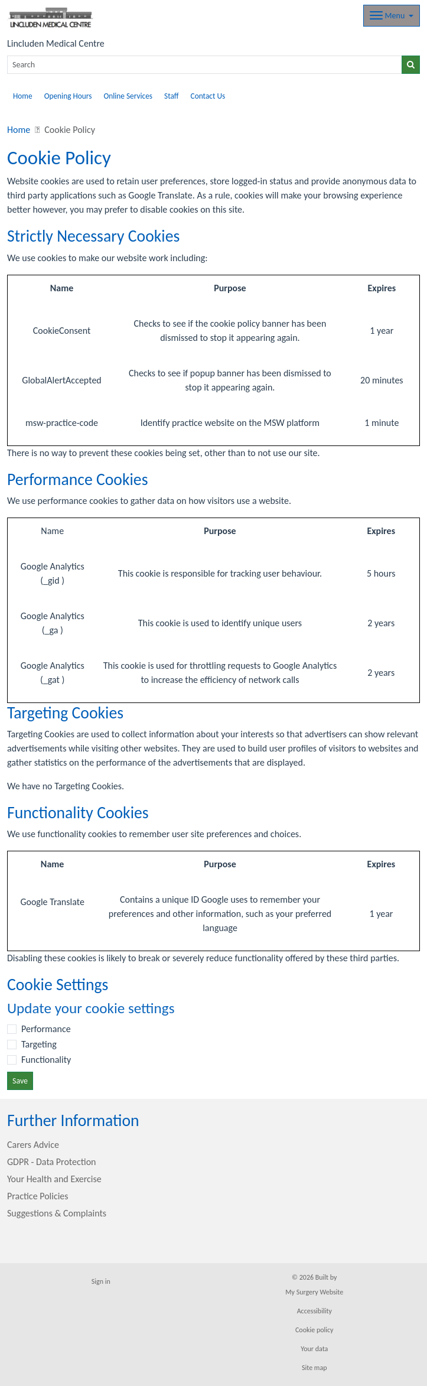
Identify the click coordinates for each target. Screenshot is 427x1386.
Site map (314, 1368)
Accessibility (314, 1311)
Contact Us (208, 96)
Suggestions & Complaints (56, 1213)
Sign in (101, 1281)
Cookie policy (314, 1330)
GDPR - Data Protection (51, 1161)
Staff (171, 96)
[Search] (204, 65)
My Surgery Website (314, 1292)
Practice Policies (38, 1196)
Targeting (39, 1044)
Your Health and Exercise (54, 1179)
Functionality (46, 1059)
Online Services (127, 96)
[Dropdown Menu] (391, 16)
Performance (46, 1028)
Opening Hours (68, 96)
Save (20, 1081)
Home (22, 96)
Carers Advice (33, 1144)
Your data (314, 1349)
